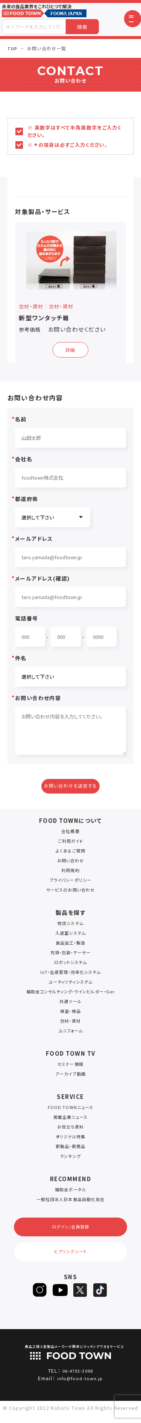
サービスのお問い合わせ (70, 891)
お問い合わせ (70, 862)
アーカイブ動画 (70, 1075)
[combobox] (34, 26)
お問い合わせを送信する (70, 787)
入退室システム (70, 935)
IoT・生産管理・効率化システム (70, 974)
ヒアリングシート (70, 1258)
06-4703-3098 (77, 1378)
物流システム (70, 925)
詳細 (70, 349)
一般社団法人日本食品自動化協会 (70, 1201)
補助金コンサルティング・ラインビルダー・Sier (70, 993)
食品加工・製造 (70, 944)
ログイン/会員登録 (70, 1230)
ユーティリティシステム (70, 983)
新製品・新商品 (70, 1148)
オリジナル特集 (70, 1138)
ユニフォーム (70, 1032)
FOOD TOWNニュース (70, 1109)
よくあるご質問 (70, 852)
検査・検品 (70, 1013)
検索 (82, 26)
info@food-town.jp (80, 1386)
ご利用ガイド (70, 843)
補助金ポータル (70, 1191)
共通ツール (71, 1003)
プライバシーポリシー (70, 882)
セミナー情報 (70, 1066)
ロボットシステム (70, 964)
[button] (132, 18)
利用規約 (70, 872)
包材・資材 (70, 1022)
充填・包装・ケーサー (70, 954)
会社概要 (70, 833)
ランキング (70, 1158)
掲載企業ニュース (70, 1119)
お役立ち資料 (70, 1128)
